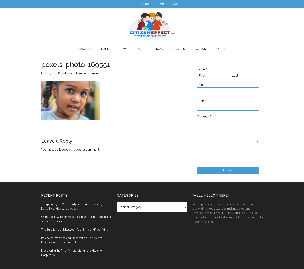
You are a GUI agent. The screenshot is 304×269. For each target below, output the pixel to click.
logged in (65, 149)
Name (202, 69)
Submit (228, 170)
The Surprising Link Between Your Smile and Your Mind (74, 229)
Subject (202, 100)
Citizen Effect (152, 26)
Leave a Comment (87, 73)
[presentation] (226, 160)
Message (204, 116)
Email (202, 84)
